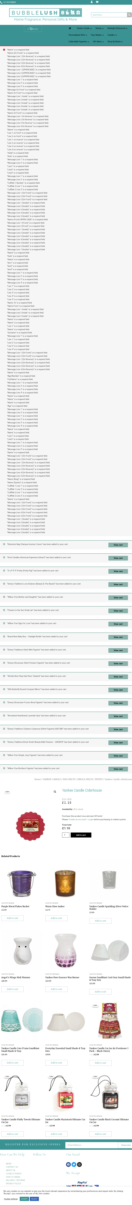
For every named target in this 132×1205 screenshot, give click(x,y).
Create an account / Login (81, 819)
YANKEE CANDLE (52, 779)
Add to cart (81, 835)
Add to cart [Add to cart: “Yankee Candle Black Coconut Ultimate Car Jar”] (100, 1134)
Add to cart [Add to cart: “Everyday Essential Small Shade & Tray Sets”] (56, 1062)
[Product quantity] (65, 835)
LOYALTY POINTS (13, 1173)
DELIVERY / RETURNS (15, 1180)
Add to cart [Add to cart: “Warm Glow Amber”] (56, 918)
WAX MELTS (69, 779)
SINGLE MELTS (85, 779)
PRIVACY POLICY (13, 1183)
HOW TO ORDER (13, 1177)
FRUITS (99, 779)
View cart (118, 545)
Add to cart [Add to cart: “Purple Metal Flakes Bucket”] (12, 918)
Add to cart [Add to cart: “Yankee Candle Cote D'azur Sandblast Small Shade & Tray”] (12, 1062)
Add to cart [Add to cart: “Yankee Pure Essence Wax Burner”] (56, 989)
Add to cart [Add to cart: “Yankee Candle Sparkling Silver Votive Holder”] (100, 921)
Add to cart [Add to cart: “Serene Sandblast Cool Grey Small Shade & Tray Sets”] (100, 991)
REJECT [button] (34, 1199)
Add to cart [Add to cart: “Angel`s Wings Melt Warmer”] (12, 989)
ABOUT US (10, 1170)
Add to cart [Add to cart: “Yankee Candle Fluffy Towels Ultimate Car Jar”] (12, 1134)
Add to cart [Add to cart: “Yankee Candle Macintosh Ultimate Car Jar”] (56, 1134)
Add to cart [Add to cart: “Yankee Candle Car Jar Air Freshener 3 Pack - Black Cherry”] (100, 1063)
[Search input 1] (109, 14)
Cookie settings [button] (11, 1199)
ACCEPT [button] (24, 1199)
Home (37, 779)
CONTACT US (12, 1167)
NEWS (8, 1163)
